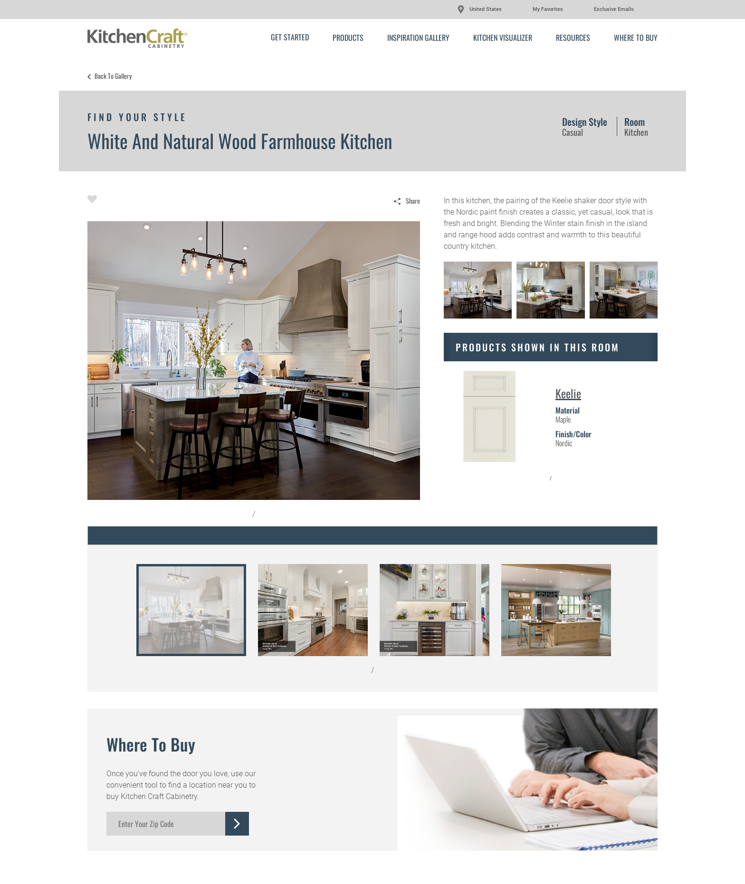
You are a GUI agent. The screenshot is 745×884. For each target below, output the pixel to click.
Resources (573, 37)
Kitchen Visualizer (502, 37)
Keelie (568, 393)
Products (348, 37)
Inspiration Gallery (418, 37)
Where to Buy (636, 37)
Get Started (290, 37)
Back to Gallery (113, 76)
